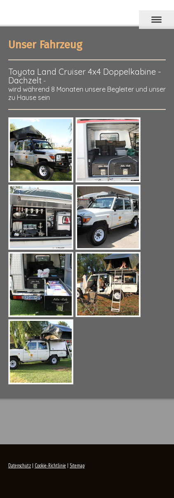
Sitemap (77, 465)
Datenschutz (19, 465)
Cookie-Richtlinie (50, 465)
